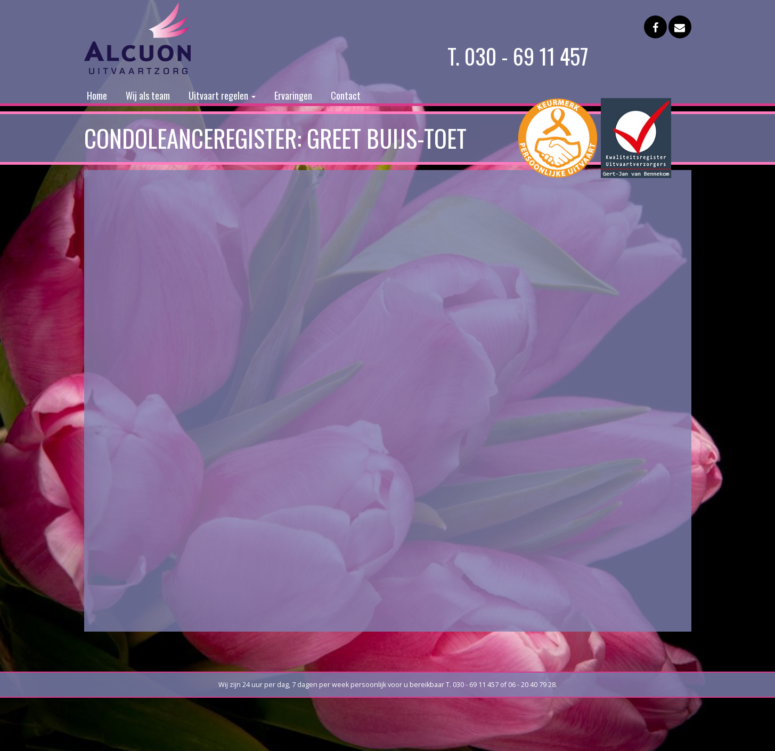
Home (97, 95)
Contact (346, 95)
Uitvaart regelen (222, 95)
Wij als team (148, 95)
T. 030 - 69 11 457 (518, 56)
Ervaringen (293, 95)
